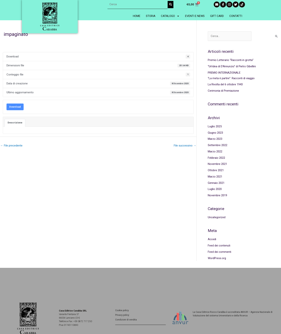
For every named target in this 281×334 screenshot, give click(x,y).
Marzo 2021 (215, 176)
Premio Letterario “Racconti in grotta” (230, 60)
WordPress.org (217, 258)
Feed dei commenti (219, 252)
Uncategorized (216, 217)
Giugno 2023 (215, 132)
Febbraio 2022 (216, 157)
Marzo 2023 (215, 139)
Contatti (235, 16)
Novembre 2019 (217, 195)
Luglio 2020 (215, 189)
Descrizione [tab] (15, 122)
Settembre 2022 (217, 145)
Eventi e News (195, 16)
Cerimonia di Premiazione (223, 90)
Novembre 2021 (217, 164)
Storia (150, 16)
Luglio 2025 (215, 126)
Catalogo (170, 16)
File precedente (11, 145)
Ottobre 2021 (216, 170)
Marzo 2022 (215, 151)
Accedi (212, 239)
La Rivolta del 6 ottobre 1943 (225, 84)
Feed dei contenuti (219, 245)
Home (136, 16)
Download (15, 106)
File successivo (185, 145)
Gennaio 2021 (216, 183)
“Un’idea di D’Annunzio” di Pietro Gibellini (232, 66)
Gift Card (217, 16)
